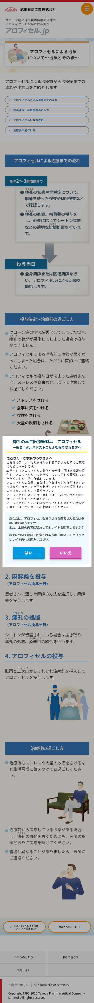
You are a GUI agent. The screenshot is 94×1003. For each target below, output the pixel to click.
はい (29, 553)
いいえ (66, 553)
